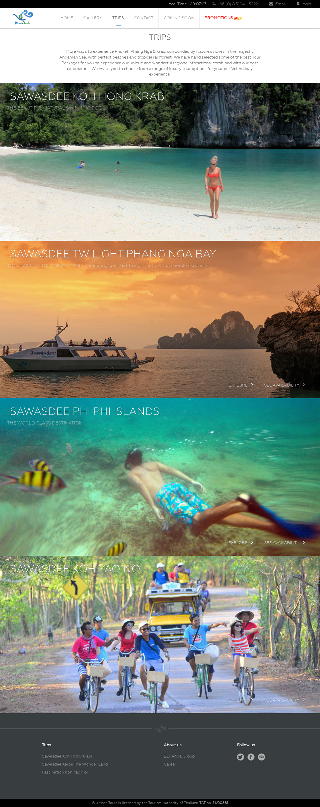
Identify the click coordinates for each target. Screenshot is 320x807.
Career (170, 764)
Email (277, 4)
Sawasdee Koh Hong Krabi (67, 756)
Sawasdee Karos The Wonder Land (75, 764)
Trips (118, 18)
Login (304, 4)
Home (66, 18)
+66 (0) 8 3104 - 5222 (235, 4)
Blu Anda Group (179, 756)
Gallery (92, 18)
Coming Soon (179, 18)
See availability (284, 227)
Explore (240, 227)
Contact (144, 18)
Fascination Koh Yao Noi (65, 772)
